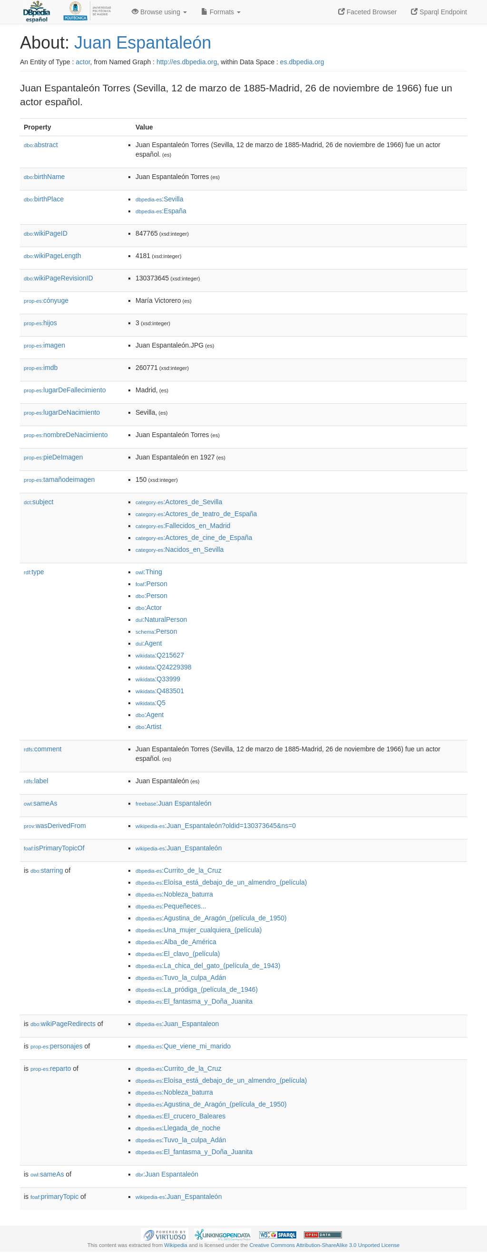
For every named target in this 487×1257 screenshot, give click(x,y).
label (36, 781)
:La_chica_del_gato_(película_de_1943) (208, 965)
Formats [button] (221, 12)
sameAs (40, 803)
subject (38, 502)
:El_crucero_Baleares (180, 1116)
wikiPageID (46, 233)
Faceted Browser (367, 12)
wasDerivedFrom (55, 825)
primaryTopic (54, 1196)
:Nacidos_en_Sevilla (180, 549)
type (34, 572)
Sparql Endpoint (439, 12)
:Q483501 (160, 691)
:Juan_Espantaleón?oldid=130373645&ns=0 (216, 825)
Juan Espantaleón (142, 42)
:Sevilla (160, 199)
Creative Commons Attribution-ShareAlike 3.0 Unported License (324, 1245)
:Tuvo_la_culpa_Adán (181, 977)
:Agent (149, 643)
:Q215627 (160, 655)
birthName (44, 176)
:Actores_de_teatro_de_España (196, 514)
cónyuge (46, 300)
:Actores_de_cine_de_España (194, 537)
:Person (151, 584)
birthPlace (44, 199)
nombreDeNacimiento (65, 435)
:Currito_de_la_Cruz (179, 870)
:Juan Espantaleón (174, 803)
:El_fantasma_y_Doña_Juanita (194, 1001)
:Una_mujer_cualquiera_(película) (199, 930)
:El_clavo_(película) (178, 954)
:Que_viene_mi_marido (183, 1046)
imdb (41, 367)
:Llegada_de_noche (178, 1128)
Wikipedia (175, 1245)
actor (83, 62)
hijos (40, 323)
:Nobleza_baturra (174, 894)
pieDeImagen (53, 457)
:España (161, 211)
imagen (44, 345)
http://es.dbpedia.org (186, 62)
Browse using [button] (159, 12)
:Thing (149, 572)
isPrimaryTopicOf (54, 848)
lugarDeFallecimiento (65, 390)
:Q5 (151, 703)
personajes (56, 1046)
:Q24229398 (164, 667)
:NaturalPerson (161, 619)
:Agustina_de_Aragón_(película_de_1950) (211, 918)
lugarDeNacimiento (62, 412)
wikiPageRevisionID (58, 278)
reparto (50, 1068)
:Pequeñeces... (171, 906)
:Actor (149, 607)
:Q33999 (158, 679)
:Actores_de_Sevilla (179, 502)
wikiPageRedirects (63, 1024)
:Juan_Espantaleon (177, 1024)
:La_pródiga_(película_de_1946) (197, 989)
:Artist (148, 726)
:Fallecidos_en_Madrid (183, 525)
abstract (41, 145)
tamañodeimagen (59, 479)
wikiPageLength (52, 255)
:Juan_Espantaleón (179, 848)
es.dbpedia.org (302, 62)
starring (46, 870)
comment (42, 749)
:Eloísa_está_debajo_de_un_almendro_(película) (221, 882)
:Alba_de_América (176, 942)
